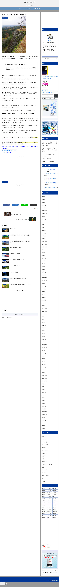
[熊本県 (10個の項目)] (44, 507)
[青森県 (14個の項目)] (44, 501)
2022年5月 (44, 329)
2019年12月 (44, 410)
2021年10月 (44, 348)
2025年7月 (44, 223)
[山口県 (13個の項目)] (49, 501)
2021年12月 (44, 343)
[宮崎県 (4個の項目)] (44, 513)
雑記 (43, 479)
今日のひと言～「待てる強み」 (48, 162)
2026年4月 (44, 198)
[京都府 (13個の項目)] (49, 503)
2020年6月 (44, 393)
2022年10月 (44, 315)
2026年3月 (44, 200)
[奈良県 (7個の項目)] (55, 509)
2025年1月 (44, 240)
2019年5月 (44, 429)
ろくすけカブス (45, 451)
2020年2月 (44, 404)
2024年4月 (44, 265)
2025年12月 (44, 209)
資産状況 (44, 474)
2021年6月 (44, 360)
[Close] (6, 586)
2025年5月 (44, 228)
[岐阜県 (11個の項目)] (49, 505)
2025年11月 (44, 212)
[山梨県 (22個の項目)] (49, 498)
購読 (56, 97)
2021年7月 (44, 357)
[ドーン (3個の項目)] (44, 517)
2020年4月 (44, 399)
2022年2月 (44, 337)
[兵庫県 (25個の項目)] (44, 498)
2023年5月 (44, 295)
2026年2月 (44, 203)
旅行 (43, 460)
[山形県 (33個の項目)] (49, 494)
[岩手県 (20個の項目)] (55, 498)
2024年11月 (44, 245)
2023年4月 (44, 298)
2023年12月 (44, 276)
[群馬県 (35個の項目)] (44, 494)
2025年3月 (44, 234)
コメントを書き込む (20, 286)
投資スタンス (4, 183)
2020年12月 (44, 376)
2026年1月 (44, 206)
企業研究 (44, 440)
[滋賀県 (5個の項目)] (55, 511)
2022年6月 (44, 326)
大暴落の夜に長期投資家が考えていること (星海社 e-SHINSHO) (50, 78)
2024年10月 (44, 248)
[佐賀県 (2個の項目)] (55, 517)
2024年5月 (44, 262)
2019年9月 (44, 418)
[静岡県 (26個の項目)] (49, 496)
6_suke (50, 42)
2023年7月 (44, 290)
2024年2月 (44, 270)
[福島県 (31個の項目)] (44, 496)
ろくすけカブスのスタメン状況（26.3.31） (48, 156)
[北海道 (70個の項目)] (49, 490)
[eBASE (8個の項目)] (50, 509)
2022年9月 (44, 318)
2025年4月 (44, 231)
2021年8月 (44, 354)
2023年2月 (44, 304)
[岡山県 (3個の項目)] (49, 515)
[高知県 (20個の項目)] (44, 500)
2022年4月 (44, 332)
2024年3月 (44, 267)
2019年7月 (44, 424)
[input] (50, 60)
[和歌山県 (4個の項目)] (55, 513)
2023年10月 (44, 281)
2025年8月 (44, 220)
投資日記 (44, 457)
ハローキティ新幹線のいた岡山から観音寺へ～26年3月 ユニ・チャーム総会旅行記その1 (49, 151)
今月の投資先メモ (45, 443)
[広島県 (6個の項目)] (44, 511)
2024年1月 (44, 273)
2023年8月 (44, 287)
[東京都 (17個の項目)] (49, 500)
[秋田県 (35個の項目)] (55, 492)
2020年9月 (44, 385)
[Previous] (1, 585)
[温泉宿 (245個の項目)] (44, 490)
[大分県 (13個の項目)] (55, 501)
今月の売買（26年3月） (47, 160)
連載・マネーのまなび (46, 476)
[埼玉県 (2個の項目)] (49, 517)
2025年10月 (44, 214)
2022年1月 (44, 340)
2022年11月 (44, 312)
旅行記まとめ (44, 462)
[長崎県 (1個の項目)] (55, 519)
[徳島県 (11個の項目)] (55, 503)
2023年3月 (44, 301)
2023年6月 (44, 293)
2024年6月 (44, 259)
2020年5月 (44, 396)
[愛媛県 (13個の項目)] (44, 503)
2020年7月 (44, 390)
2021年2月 (44, 371)
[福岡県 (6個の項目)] (49, 511)
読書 (43, 468)
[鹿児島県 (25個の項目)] (55, 496)
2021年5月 (44, 362)
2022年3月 (44, 334)
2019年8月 (44, 421)
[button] (57, 60)
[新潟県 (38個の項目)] (49, 492)
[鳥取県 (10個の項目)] (55, 505)
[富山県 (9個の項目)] (49, 507)
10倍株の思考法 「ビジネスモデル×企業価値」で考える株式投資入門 (50, 92)
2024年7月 (44, 256)
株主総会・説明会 (45, 446)
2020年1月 (44, 407)
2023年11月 (44, 279)
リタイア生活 (44, 471)
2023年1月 (44, 307)
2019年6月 (44, 427)
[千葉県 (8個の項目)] (44, 509)
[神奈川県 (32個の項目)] (55, 494)
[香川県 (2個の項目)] (44, 519)
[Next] (4, 585)
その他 (43, 482)
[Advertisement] (20, 170)
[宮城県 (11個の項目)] (44, 505)
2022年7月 (44, 323)
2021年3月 (44, 368)
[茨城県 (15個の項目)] (55, 500)
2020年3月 (44, 401)
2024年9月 (44, 251)
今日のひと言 (44, 454)
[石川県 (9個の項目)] (55, 507)
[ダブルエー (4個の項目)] (49, 513)
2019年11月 (44, 413)
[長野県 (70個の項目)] (55, 490)
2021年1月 (44, 374)
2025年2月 (44, 237)
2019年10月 (44, 415)
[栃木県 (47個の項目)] (44, 492)
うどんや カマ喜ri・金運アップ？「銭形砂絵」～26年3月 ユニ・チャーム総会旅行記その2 (49, 145)
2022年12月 (44, 309)
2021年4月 (44, 365)
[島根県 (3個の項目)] (55, 515)
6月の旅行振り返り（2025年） (50, 170)
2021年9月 (44, 351)
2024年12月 (44, 242)
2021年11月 (44, 346)
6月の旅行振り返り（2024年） (50, 184)
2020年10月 (44, 382)
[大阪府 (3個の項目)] (44, 515)
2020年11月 (44, 379)
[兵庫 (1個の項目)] (49, 519)
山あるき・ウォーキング (47, 465)
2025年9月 (44, 217)
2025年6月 (44, 226)
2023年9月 (44, 284)
